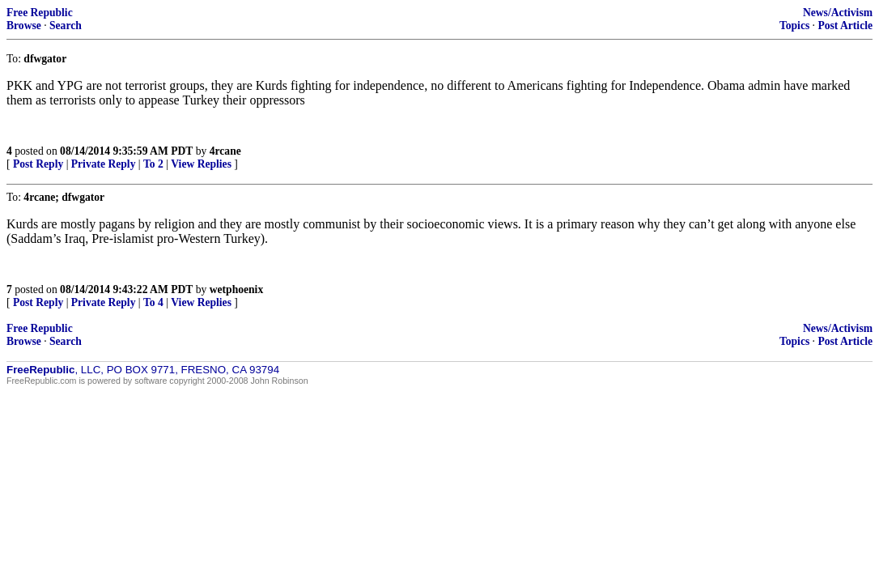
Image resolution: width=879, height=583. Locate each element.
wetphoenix (236, 289)
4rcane (225, 151)
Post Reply (38, 164)
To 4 (153, 302)
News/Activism (838, 12)
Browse (23, 25)
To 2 (153, 164)
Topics (794, 25)
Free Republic (39, 12)
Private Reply (103, 164)
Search (65, 25)
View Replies (201, 164)
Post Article (845, 25)
